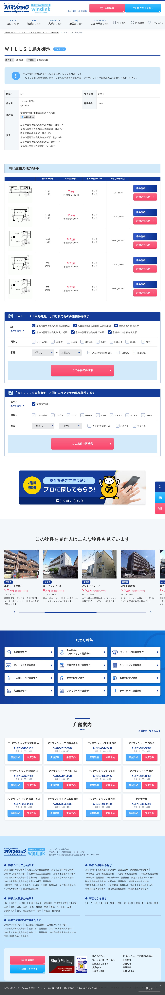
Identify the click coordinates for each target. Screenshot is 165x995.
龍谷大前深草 (29, 911)
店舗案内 (127, 964)
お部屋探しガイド (100, 964)
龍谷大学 (38, 928)
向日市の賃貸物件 (68, 885)
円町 (63, 907)
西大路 (39, 907)
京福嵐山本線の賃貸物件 (141, 885)
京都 (31, 907)
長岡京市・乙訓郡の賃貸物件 (17, 885)
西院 (53, 907)
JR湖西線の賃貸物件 (148, 874)
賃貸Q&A (96, 967)
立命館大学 (57, 925)
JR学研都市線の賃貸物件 (117, 877)
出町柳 (30, 903)
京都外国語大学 (16, 936)
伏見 (19, 911)
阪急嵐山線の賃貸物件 (95, 881)
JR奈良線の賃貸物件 (94, 877)
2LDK (131, 903)
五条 (25, 907)
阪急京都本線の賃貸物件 (142, 877)
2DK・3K (122, 903)
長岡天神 (56, 911)
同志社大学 (35, 925)
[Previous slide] (14, 612)
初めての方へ (98, 956)
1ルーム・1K (91, 903)
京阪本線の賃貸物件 (117, 881)
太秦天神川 (9, 911)
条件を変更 (17, 331)
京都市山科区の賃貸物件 (40, 881)
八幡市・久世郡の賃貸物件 (45, 885)
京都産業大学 (15, 928)
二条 (69, 907)
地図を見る (28, 117)
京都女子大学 (60, 928)
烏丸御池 (48, 903)
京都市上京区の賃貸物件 (38, 870)
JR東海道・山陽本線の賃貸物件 (99, 874)
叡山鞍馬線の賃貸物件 (138, 889)
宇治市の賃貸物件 (12, 889)
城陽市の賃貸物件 (31, 889)
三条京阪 (73, 903)
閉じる (149, 988)
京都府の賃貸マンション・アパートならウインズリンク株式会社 (31, 32)
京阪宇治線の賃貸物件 (138, 881)
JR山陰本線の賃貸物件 (127, 874)
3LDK (149, 903)
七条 (13, 907)
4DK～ (157, 903)
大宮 (46, 907)
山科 (39, 911)
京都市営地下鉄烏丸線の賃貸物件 (100, 870)
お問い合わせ (129, 971)
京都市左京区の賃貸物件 (62, 870)
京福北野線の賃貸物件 (95, 889)
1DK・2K (103, 903)
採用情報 (82, 11)
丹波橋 (47, 911)
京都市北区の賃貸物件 (14, 870)
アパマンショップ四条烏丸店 (98, 78)
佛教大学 (38, 932)
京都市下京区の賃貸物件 (64, 874)
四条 (19, 907)
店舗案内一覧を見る (149, 731)
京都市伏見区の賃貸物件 (15, 881)
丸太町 (39, 903)
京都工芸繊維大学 (62, 932)
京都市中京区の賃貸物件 (15, 874)
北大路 (14, 903)
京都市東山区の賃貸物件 (40, 874)
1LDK (112, 903)
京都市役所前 (60, 903)
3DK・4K (140, 903)
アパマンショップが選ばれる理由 (138, 956)
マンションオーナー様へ (103, 960)
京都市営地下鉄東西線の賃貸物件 (133, 870)
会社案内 (127, 960)
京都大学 (13, 925)
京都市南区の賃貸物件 (39, 877)
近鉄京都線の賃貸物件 (118, 885)
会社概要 (72, 11)
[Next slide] (151, 612)
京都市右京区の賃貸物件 (62, 877)
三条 (6, 907)
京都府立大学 (15, 932)
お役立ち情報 (98, 971)
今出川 (22, 903)
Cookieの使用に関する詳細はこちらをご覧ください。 (74, 988)
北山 (6, 903)
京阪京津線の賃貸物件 (95, 885)
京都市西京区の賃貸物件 (15, 877)
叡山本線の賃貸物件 (117, 889)
